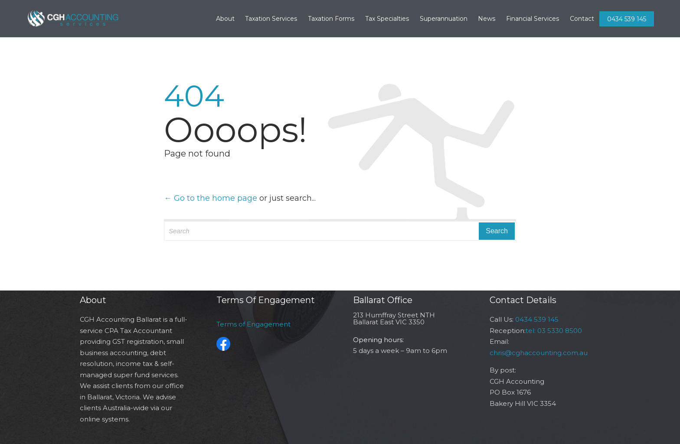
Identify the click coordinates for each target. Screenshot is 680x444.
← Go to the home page (210, 198)
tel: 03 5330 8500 (554, 330)
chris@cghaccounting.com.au (539, 353)
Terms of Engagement (253, 324)
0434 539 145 (626, 19)
